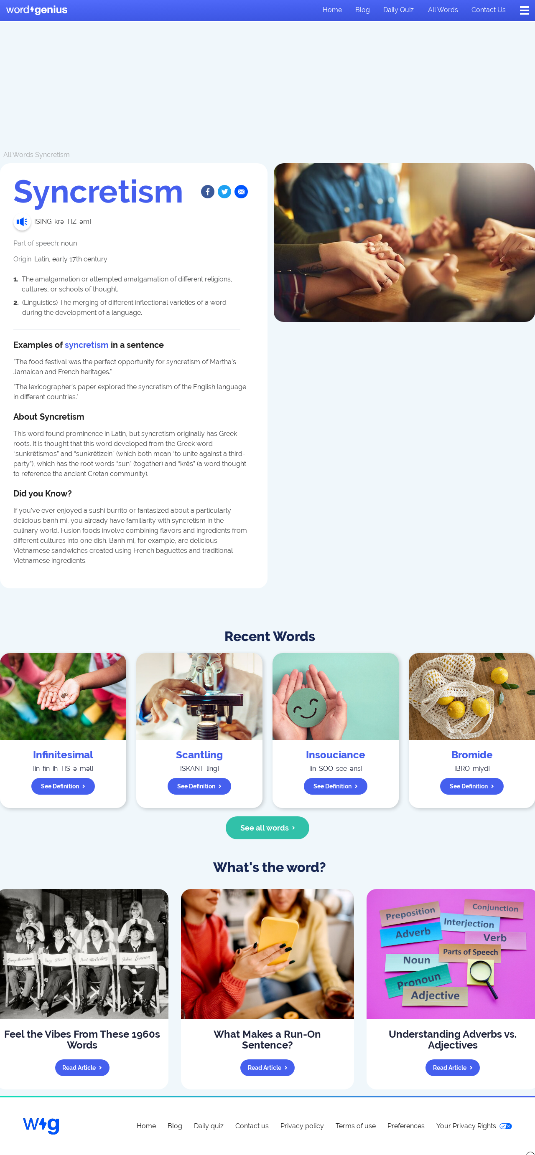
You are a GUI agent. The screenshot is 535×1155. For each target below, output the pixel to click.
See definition (63, 786)
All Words (18, 155)
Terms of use (356, 1126)
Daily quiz (398, 10)
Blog (362, 10)
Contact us (488, 10)
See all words (267, 827)
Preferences (406, 1126)
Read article (82, 1067)
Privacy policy (302, 1126)
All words (443, 10)
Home (332, 10)
